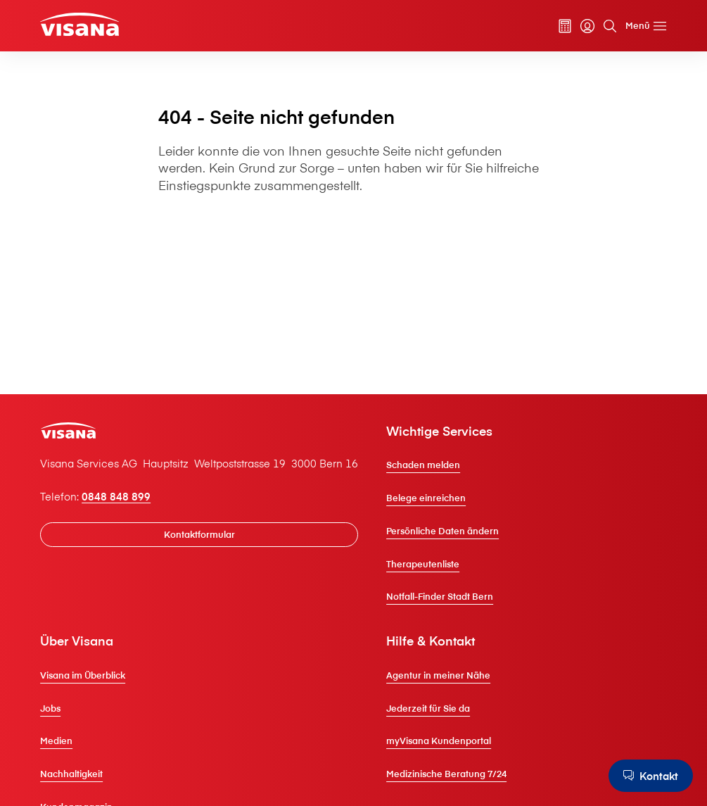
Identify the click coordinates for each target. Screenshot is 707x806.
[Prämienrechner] (565, 26)
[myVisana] (587, 26)
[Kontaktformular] (199, 534)
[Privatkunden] (79, 24)
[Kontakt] (651, 776)
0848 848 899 (116, 496)
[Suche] (610, 26)
